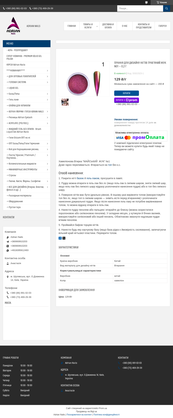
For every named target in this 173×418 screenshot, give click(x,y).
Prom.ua (103, 408)
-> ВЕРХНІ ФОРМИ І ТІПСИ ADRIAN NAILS (25, 111)
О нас (124, 26)
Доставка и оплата (108, 26)
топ (110, 164)
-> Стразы (11, 175)
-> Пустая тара (14, 207)
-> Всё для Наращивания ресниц (22, 149)
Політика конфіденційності (107, 414)
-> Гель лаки (13, 99)
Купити (126, 93)
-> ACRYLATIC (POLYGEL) (17, 123)
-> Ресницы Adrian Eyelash (19, 117)
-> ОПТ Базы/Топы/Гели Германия (23, 143)
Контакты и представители (143, 26)
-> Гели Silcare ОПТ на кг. (19, 137)
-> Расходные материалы (19, 195)
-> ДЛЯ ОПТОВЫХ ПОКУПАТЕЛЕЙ (21, 76)
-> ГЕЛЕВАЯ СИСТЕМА (16, 82)
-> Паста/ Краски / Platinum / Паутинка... (21, 156)
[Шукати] (166, 8)
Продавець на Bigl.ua (86, 411)
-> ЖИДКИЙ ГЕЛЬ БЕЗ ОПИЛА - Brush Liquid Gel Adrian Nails (24, 130)
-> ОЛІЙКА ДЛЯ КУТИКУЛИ (18, 105)
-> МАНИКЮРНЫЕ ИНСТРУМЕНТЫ (22, 169)
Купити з (126, 100)
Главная (71, 26)
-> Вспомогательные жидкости (21, 163)
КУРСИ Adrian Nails (16, 64)
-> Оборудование (15, 201)
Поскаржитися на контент (79, 414)
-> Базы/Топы (13, 93)
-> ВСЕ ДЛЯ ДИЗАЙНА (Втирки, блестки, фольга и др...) (25, 188)
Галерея (163, 26)
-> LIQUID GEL (13, 88)
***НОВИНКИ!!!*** (16, 70)
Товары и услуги (88, 26)
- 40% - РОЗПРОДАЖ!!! (17, 50)
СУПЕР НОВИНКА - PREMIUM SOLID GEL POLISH (24, 57)
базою (80, 178)
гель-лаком (92, 178)
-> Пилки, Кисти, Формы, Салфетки (23, 181)
